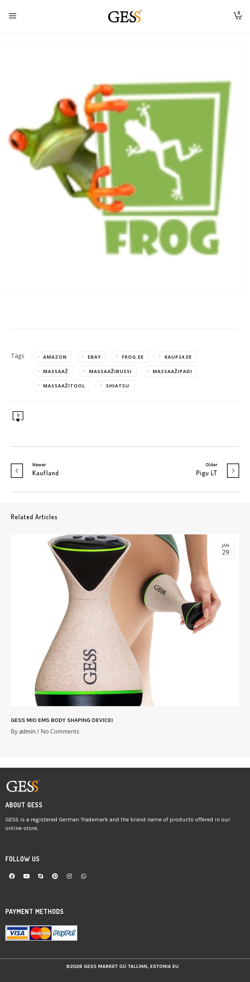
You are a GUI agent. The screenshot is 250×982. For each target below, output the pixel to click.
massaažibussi (110, 371)
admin (27, 731)
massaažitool (64, 385)
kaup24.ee (178, 357)
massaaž (55, 371)
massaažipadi (172, 371)
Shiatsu (117, 385)
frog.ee (133, 357)
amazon (55, 357)
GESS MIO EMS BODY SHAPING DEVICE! (62, 720)
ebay (94, 357)
